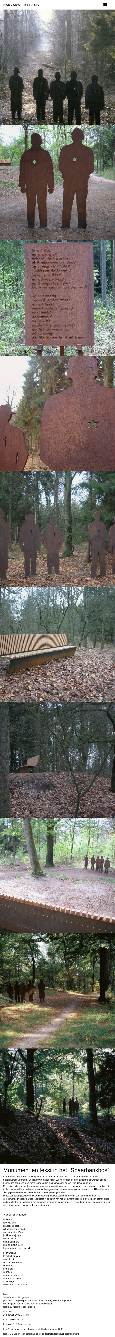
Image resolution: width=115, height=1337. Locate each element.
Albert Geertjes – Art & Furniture (21, 4)
